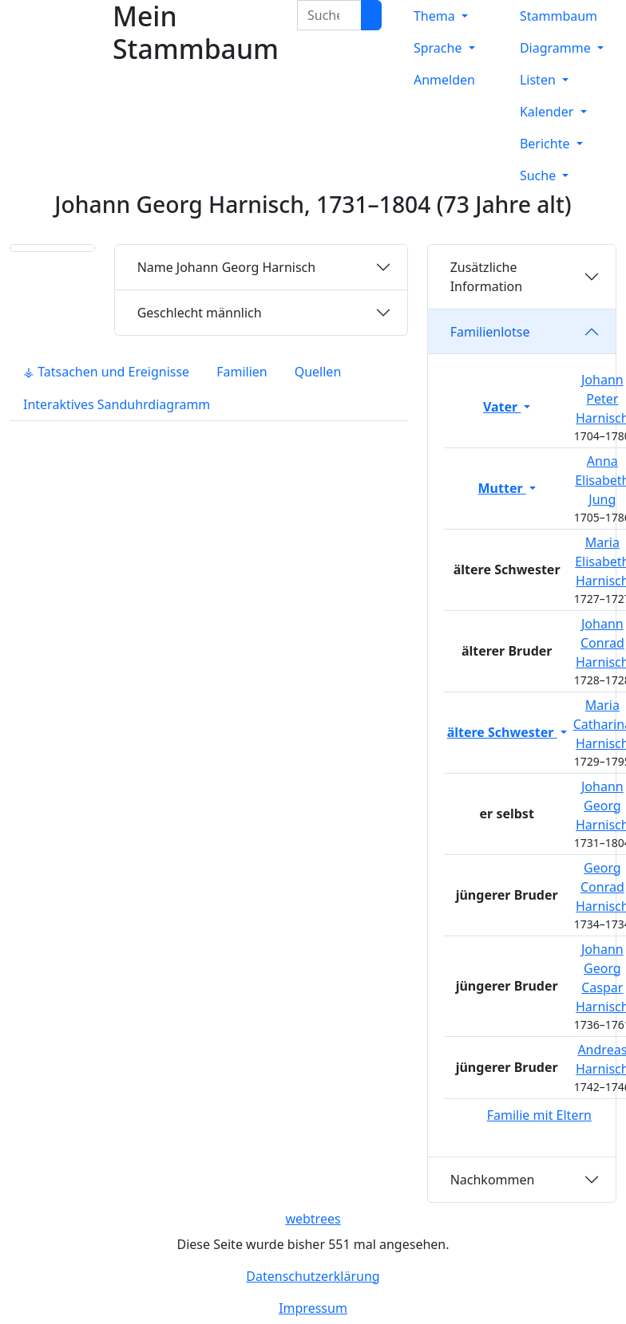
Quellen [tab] (318, 371)
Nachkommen (492, 1179)
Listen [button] (539, 80)
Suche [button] (539, 175)
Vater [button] (502, 407)
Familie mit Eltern (539, 1115)
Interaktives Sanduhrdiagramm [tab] (116, 404)
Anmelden (444, 80)
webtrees (312, 1218)
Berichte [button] (546, 143)
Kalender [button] (548, 111)
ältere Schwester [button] (502, 732)
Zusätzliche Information (486, 276)
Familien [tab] (241, 371)
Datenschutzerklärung (312, 1276)
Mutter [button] (502, 488)
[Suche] (371, 15)
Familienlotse (490, 332)
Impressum (313, 1308)
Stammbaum (558, 16)
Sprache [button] (440, 48)
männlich (199, 312)
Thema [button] (436, 16)
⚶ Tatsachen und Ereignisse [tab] (106, 371)
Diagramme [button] (557, 48)
